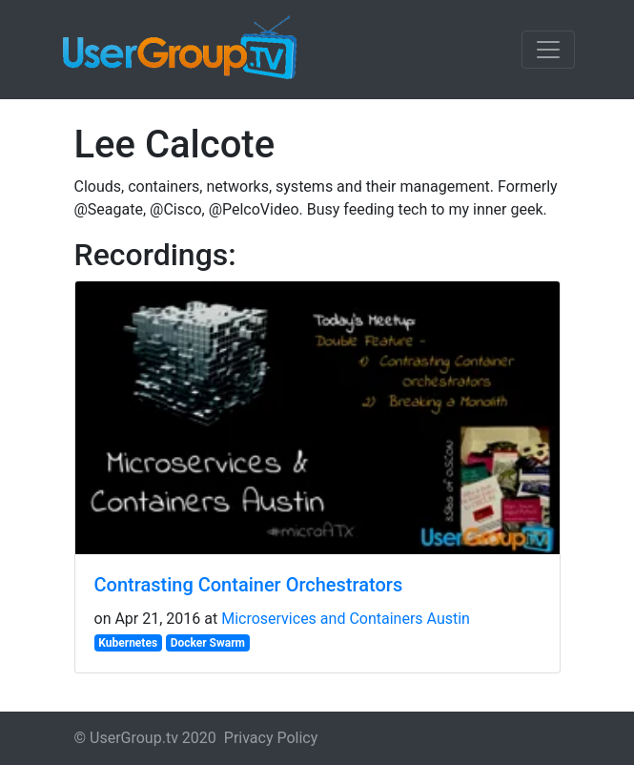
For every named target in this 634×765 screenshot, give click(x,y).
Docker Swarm (208, 643)
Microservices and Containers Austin (345, 619)
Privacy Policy (271, 738)
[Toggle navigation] (548, 50)
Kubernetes (127, 643)
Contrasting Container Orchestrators (248, 584)
